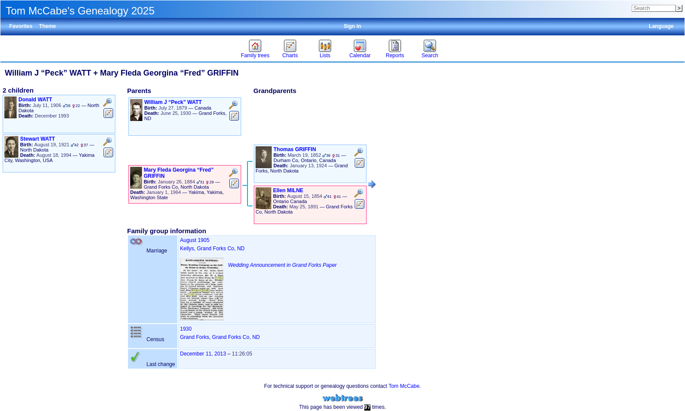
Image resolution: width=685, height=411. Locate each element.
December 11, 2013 (203, 354)
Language (661, 26)
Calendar (360, 55)
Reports (395, 55)
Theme (47, 26)
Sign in (352, 26)
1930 (186, 329)
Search (430, 55)
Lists (325, 55)
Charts (290, 55)
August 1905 (194, 240)
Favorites (20, 26)
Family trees (255, 55)
